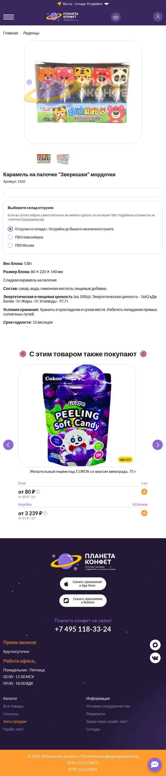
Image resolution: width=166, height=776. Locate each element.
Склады (93, 729)
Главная (10, 33)
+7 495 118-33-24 (83, 629)
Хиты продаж (14, 721)
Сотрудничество (32, 219)
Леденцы (31, 33)
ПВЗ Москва (21, 245)
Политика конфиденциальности (110, 756)
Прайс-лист (13, 729)
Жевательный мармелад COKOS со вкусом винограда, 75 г (83, 471)
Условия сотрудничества (108, 706)
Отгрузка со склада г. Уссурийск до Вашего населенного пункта (61, 229)
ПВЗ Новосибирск (25, 237)
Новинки (10, 713)
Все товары (13, 706)
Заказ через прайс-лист (107, 721)
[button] (157, 445)
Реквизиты (95, 713)
